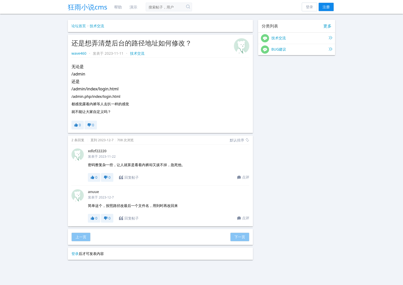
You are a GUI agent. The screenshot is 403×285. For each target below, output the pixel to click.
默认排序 (239, 140)
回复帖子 (129, 177)
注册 (326, 6)
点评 (243, 177)
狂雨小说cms (87, 7)
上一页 (81, 236)
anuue (93, 191)
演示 (133, 7)
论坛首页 (78, 25)
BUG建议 (296, 49)
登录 (309, 6)
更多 (327, 26)
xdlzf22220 (97, 150)
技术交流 (97, 25)
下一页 (239, 236)
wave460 (79, 53)
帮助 (118, 7)
